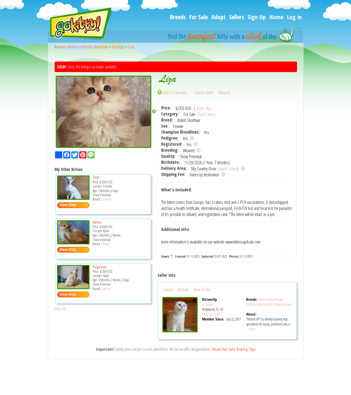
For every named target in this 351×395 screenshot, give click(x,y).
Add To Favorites (173, 93)
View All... (61, 309)
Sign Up (257, 17)
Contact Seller (203, 93)
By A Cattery (206, 114)
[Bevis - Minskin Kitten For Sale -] (73, 243)
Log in (294, 17)
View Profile (201, 289)
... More (250, 329)
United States (227, 169)
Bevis (97, 222)
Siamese (106, 199)
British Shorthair (95, 46)
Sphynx (287, 304)
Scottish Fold (253, 304)
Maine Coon (265, 299)
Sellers (236, 17)
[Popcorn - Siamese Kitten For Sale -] (73, 287)
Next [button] (154, 111)
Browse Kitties (66, 46)
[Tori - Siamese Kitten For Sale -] (73, 198)
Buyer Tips (203, 108)
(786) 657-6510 (210, 314)
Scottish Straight (272, 304)
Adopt (218, 17)
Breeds (178, 17)
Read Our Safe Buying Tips (234, 349)
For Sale (198, 17)
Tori (96, 177)
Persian (278, 299)
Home (276, 17)
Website (224, 93)
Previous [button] (53, 111)
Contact (167, 289)
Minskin (105, 243)
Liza (131, 46)
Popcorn (99, 267)
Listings (118, 46)
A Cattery (207, 304)
